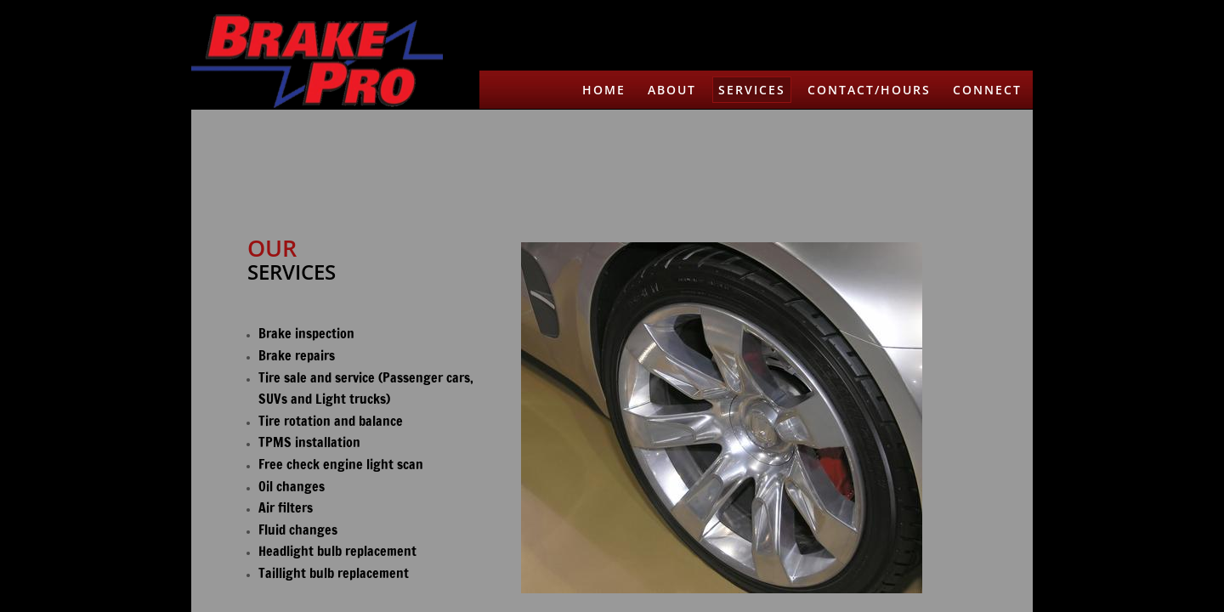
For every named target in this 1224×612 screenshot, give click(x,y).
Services (751, 90)
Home (604, 90)
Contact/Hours (869, 90)
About (672, 90)
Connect (987, 90)
